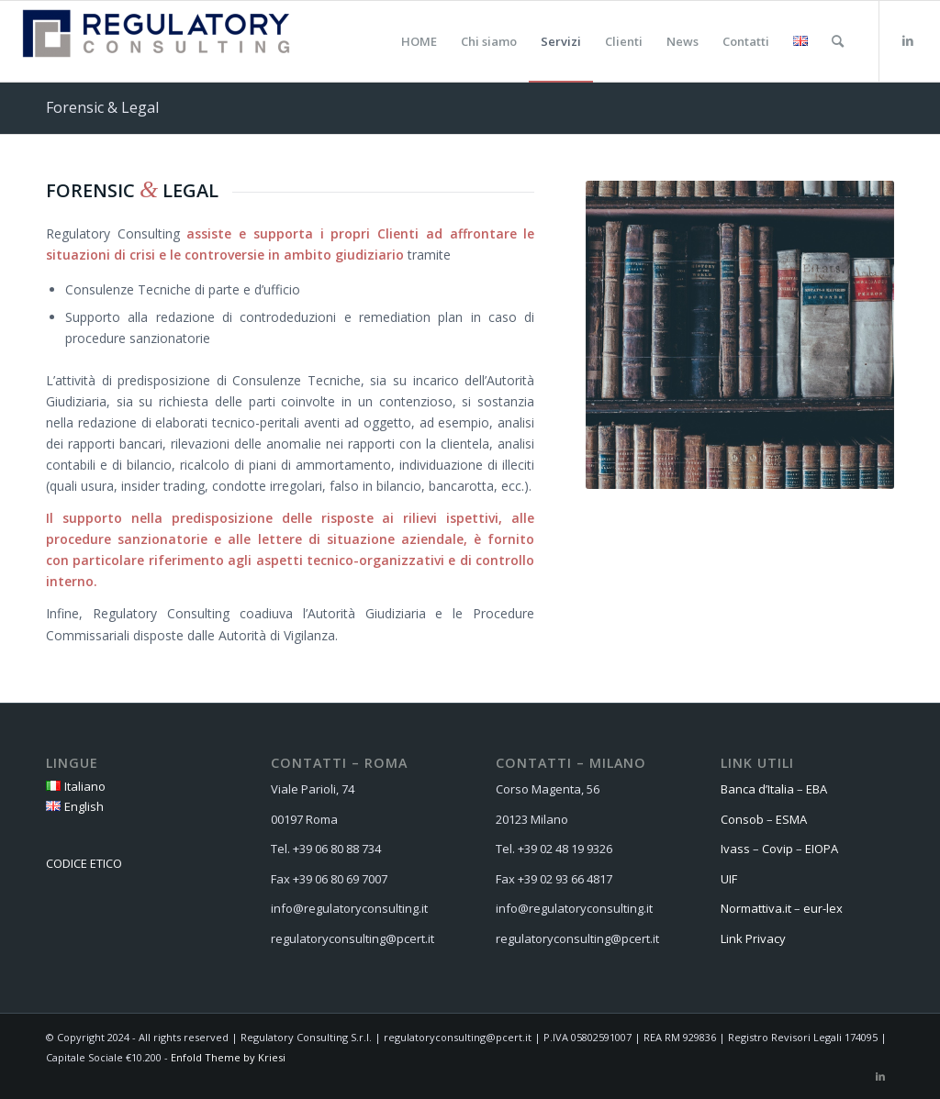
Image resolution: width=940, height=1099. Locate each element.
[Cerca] (838, 41)
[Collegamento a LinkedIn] (908, 40)
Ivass (735, 848)
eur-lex (824, 908)
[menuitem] (419, 41)
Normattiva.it (756, 908)
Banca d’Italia (757, 789)
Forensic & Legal (102, 107)
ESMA (791, 819)
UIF (729, 879)
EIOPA (821, 848)
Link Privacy (753, 938)
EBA (816, 789)
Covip (777, 848)
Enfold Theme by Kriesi (228, 1057)
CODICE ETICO (84, 863)
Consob (742, 819)
